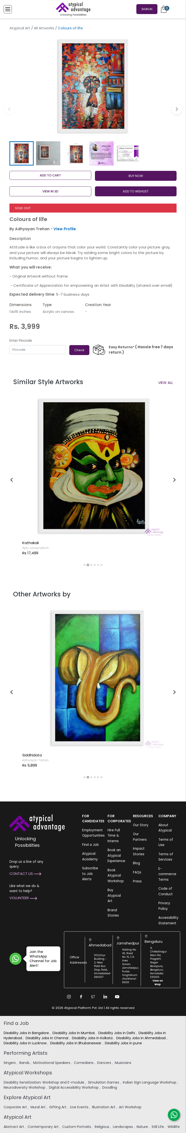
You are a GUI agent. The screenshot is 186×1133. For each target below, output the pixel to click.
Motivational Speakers (52, 1062)
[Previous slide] (12, 479)
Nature (143, 1126)
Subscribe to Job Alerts (90, 873)
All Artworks (44, 28)
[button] (176, 109)
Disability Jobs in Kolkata (93, 1038)
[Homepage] (72, 9)
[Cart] (163, 9)
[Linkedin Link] (105, 996)
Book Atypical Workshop (116, 875)
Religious (102, 1126)
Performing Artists (25, 1053)
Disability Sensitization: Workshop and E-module (44, 1082)
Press (137, 881)
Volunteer (23, 897)
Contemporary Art (44, 1126)
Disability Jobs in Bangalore (27, 1032)
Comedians (84, 1062)
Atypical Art (19, 28)
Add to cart (50, 175)
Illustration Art (104, 1107)
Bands (25, 1062)
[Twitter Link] (93, 996)
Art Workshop (130, 1107)
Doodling (110, 1087)
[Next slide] (174, 479)
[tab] (84, 565)
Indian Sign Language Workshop (150, 1082)
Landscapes (123, 1126)
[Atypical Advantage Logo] (37, 822)
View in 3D (50, 191)
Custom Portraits (77, 1126)
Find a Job (90, 844)
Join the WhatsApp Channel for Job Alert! (41, 958)
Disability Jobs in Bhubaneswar (76, 1043)
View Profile (65, 228)
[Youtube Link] (117, 996)
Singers (10, 1062)
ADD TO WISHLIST (135, 191)
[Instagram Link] (69, 996)
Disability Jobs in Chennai (47, 1038)
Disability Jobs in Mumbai (74, 1032)
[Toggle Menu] (8, 9)
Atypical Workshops (28, 1072)
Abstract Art (14, 1126)
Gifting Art (58, 1107)
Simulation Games (104, 1082)
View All (165, 382)
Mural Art (38, 1107)
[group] (93, 86)
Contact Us (25, 873)
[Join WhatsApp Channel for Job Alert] (15, 959)
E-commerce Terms (167, 874)
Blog (136, 863)
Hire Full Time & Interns (114, 835)
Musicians (123, 1062)
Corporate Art (16, 1107)
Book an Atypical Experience (116, 855)
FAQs (137, 872)
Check (79, 350)
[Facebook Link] (81, 996)
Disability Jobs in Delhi (117, 1032)
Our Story (140, 825)
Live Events (79, 1107)
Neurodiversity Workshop (25, 1087)
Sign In (146, 9)
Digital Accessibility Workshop (74, 1087)
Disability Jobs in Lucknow (25, 1043)
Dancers (104, 1062)
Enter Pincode (20, 340)
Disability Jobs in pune (124, 1043)
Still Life (158, 1126)
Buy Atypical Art (114, 895)
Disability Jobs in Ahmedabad (141, 1038)
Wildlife (174, 1126)
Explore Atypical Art (27, 1097)
